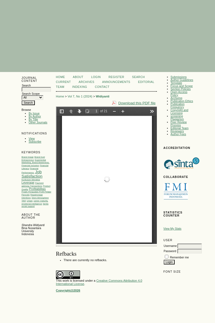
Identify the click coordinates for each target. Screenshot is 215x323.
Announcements (116, 81)
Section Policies (181, 89)
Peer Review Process (179, 124)
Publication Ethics (182, 101)
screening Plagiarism (177, 118)
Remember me (179, 257)
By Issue (34, 113)
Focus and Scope (182, 86)
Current (63, 81)
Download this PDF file (136, 103)
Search (138, 77)
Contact (102, 86)
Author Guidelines (182, 80)
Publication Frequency (178, 106)
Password (170, 251)
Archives (86, 81)
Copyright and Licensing (179, 112)
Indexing (79, 86)
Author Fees (178, 134)
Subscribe (35, 141)
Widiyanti (102, 96)
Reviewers (177, 131)
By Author (35, 116)
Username (170, 245)
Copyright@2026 (68, 290)
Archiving (176, 98)
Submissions (179, 77)
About (78, 77)
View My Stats (172, 228)
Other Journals (38, 122)
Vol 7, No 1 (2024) (79, 96)
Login (96, 77)
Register (116, 77)
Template (176, 83)
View (32, 138)
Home (60, 77)
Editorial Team (180, 128)
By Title (33, 119)
